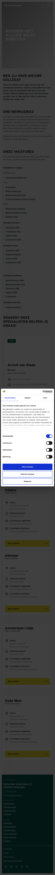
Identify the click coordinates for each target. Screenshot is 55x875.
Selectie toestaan (27, 474)
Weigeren (27, 481)
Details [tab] (27, 398)
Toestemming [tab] (9, 398)
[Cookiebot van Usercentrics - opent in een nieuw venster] (42, 391)
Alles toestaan (27, 467)
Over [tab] (45, 398)
